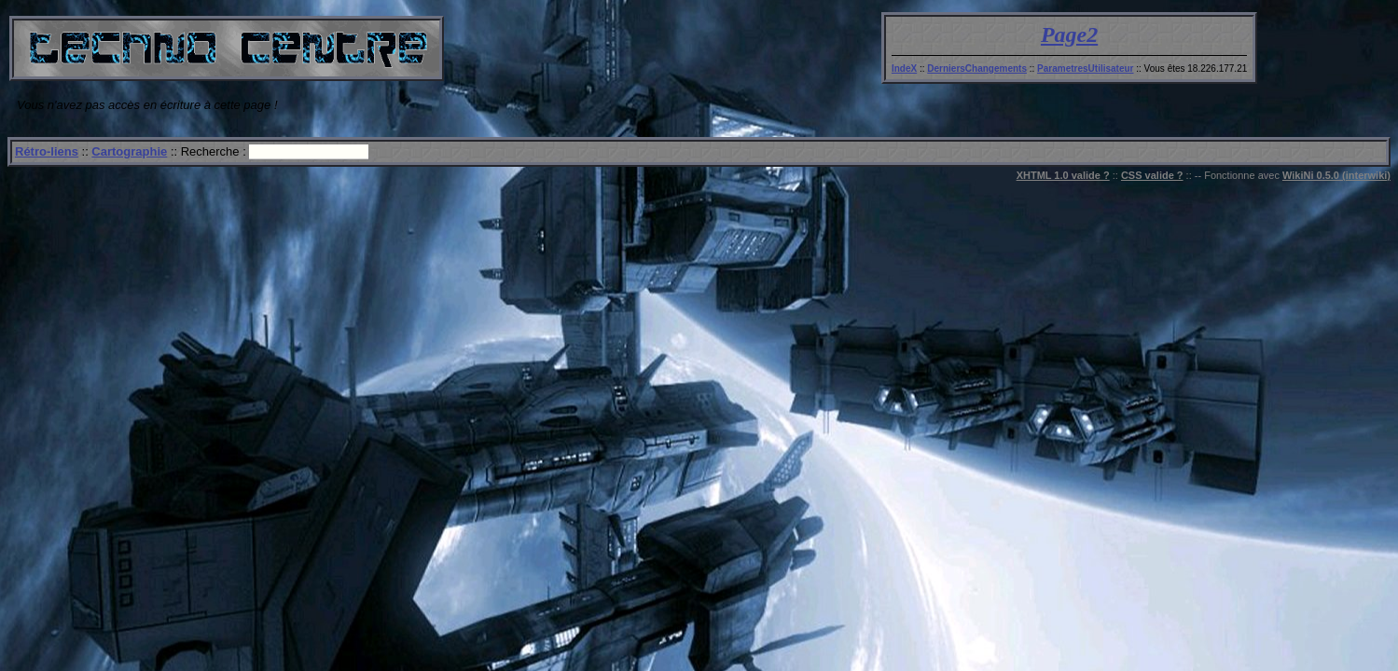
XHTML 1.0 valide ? (1063, 175)
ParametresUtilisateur (1085, 68)
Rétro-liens (46, 151)
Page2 (1069, 34)
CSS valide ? (1152, 175)
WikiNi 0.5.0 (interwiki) (1336, 175)
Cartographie (129, 151)
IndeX (904, 68)
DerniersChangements (977, 68)
